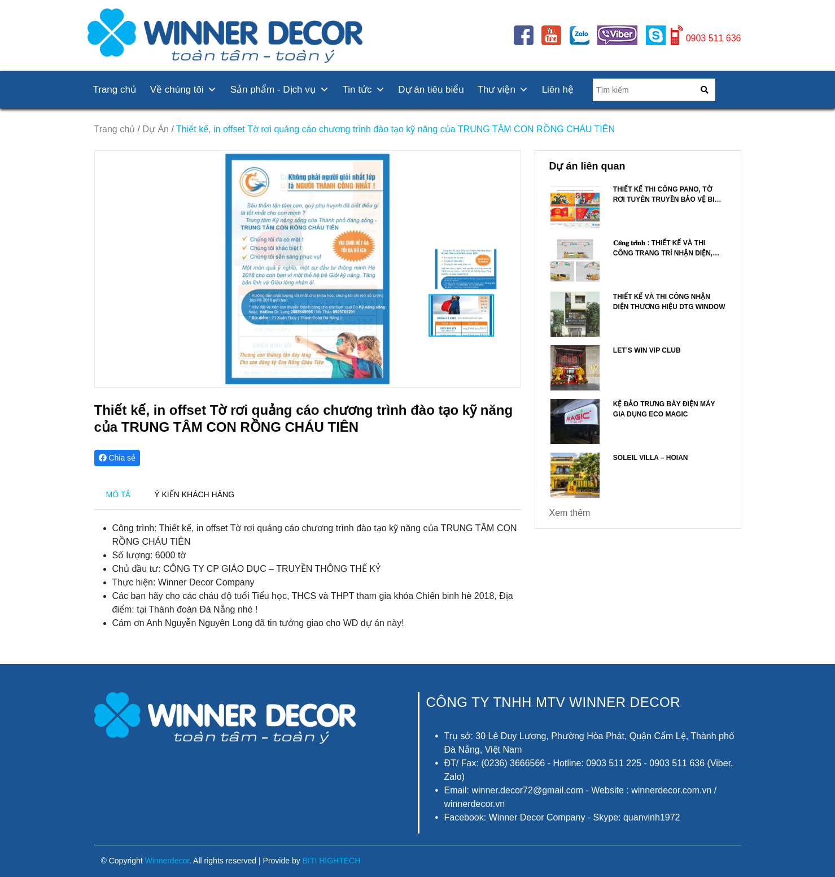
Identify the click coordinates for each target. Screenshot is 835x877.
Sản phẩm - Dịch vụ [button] (279, 89)
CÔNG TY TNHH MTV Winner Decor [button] (553, 702)
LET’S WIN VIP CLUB (647, 350)
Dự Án (155, 129)
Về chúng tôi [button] (183, 89)
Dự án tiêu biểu (431, 89)
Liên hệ (558, 89)
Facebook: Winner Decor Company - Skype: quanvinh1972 (562, 817)
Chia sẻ (117, 457)
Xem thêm (570, 513)
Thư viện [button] (503, 89)
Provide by (312, 860)
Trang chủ (115, 89)
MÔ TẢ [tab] (118, 494)
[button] (507, 269)
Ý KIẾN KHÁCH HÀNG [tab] (194, 494)
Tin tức (364, 89)
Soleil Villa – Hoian (650, 458)
